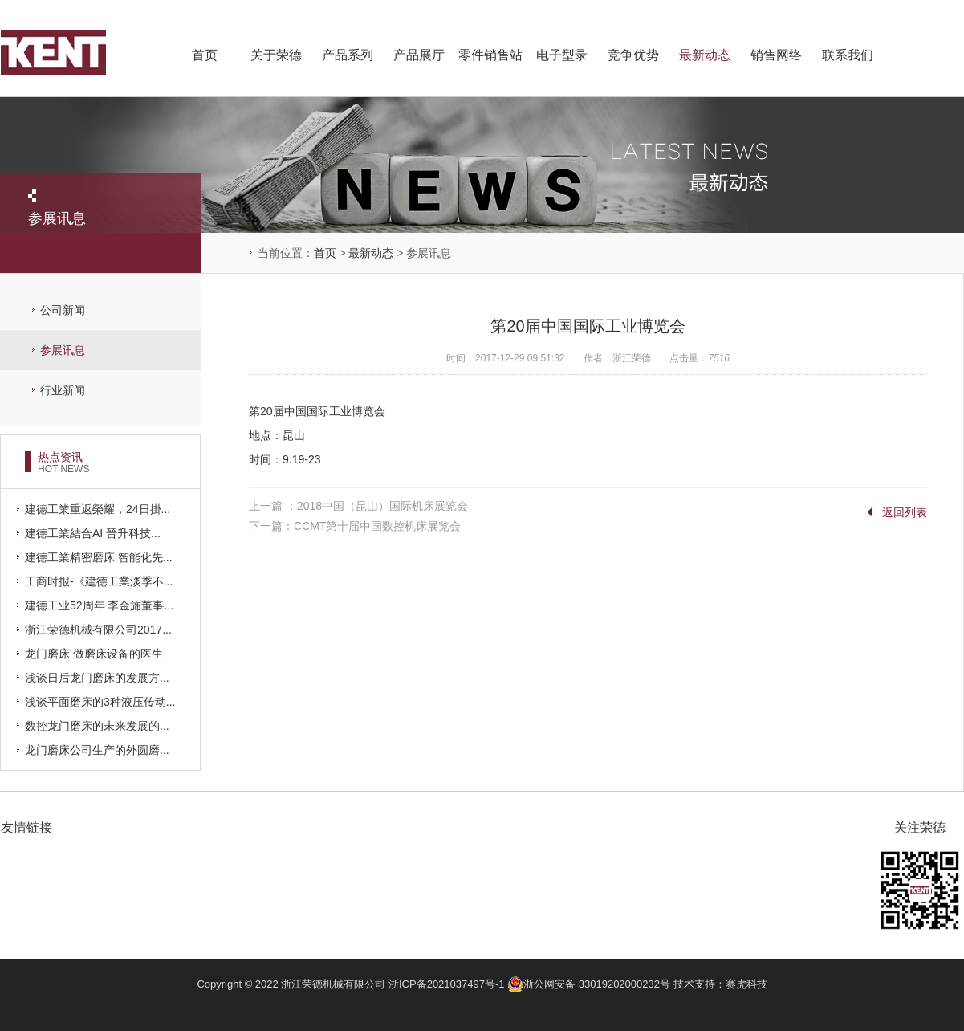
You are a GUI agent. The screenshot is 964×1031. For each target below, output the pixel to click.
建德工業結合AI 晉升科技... (93, 533)
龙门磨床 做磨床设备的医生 (94, 653)
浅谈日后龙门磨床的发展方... (97, 677)
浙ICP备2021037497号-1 (446, 984)
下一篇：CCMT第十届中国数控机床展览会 (355, 526)
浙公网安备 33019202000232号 (590, 984)
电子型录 (562, 55)
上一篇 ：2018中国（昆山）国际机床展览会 (358, 505)
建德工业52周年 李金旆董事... (99, 605)
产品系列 (347, 55)
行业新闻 (62, 390)
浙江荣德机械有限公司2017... (98, 629)
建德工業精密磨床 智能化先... (99, 557)
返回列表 (904, 512)
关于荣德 (276, 55)
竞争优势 (633, 55)
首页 (205, 55)
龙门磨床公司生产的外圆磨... (97, 750)
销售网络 (776, 55)
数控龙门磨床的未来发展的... (97, 725)
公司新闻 (62, 310)
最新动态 (704, 55)
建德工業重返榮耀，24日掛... (97, 509)
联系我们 (847, 55)
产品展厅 (419, 55)
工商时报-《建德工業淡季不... (99, 581)
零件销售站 (490, 55)
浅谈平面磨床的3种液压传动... (100, 701)
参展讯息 (62, 350)
